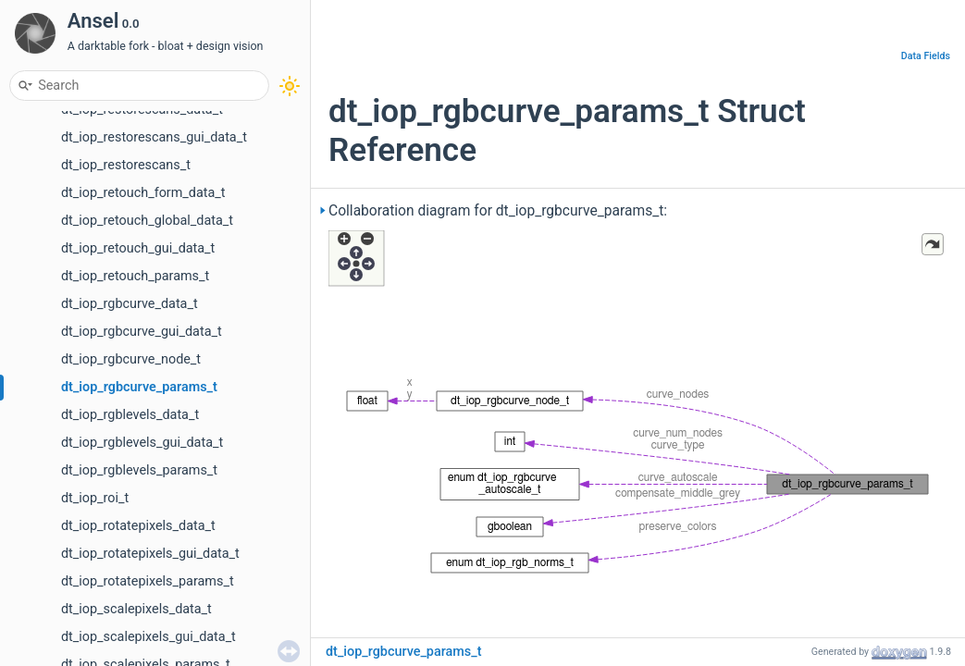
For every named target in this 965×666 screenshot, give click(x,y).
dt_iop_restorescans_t (126, 165)
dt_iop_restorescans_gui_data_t (154, 137)
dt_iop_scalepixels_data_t (136, 609)
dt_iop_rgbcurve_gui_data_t (141, 331)
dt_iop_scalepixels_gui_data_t (148, 637)
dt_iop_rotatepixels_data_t (138, 526)
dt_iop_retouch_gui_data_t (138, 248)
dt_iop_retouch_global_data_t (147, 220)
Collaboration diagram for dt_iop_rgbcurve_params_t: (497, 211)
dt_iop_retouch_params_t (135, 276)
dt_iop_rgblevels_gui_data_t (142, 442)
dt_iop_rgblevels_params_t (139, 470)
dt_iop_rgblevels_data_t (130, 415)
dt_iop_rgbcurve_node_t (131, 359)
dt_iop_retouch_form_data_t (143, 193)
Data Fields (925, 56)
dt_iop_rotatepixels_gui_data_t (150, 553)
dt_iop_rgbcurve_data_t (129, 304)
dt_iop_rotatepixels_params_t (147, 581)
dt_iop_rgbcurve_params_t (139, 387)
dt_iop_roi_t (95, 498)
